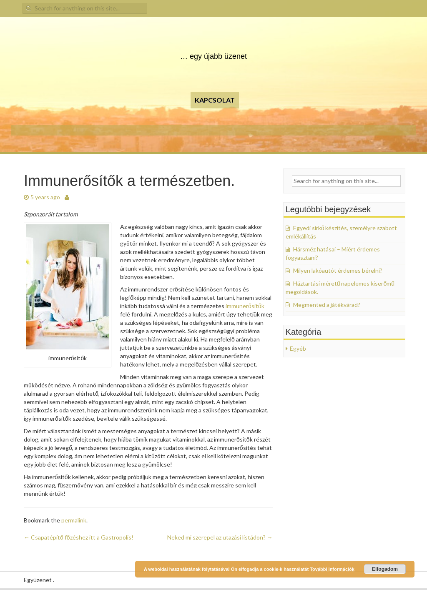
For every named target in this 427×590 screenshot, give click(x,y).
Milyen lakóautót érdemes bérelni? (337, 270)
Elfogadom (385, 569)
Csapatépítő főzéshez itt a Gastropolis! (78, 537)
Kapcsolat (215, 100)
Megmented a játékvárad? (326, 304)
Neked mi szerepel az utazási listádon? (220, 537)
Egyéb (298, 348)
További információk (332, 569)
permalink (73, 520)
